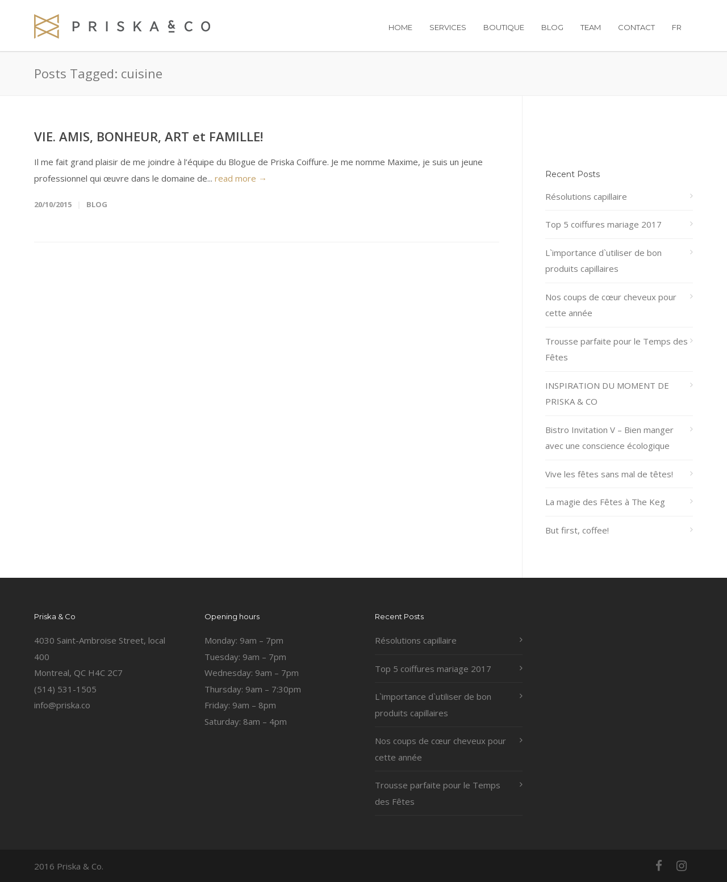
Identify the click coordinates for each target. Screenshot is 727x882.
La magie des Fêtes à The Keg (605, 501)
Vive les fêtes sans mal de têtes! (609, 474)
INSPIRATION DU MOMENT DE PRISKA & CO (607, 394)
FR (677, 27)
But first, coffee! (577, 530)
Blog (96, 204)
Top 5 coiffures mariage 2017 (603, 224)
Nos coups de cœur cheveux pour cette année (610, 305)
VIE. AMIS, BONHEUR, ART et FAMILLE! (148, 136)
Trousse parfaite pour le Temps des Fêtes (616, 349)
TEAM (590, 27)
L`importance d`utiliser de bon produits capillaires (603, 261)
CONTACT (636, 27)
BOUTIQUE (503, 27)
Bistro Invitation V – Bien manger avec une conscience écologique (609, 438)
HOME (400, 27)
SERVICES (447, 27)
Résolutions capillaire (586, 196)
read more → (241, 178)
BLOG (552, 27)
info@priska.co (62, 705)
